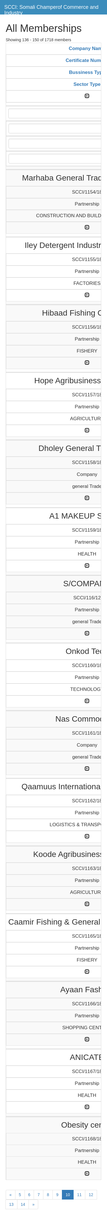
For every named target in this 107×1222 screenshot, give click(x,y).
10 (68, 1194)
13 (11, 1204)
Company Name (87, 48)
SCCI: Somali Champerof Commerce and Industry (51, 9)
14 (23, 1204)
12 (91, 1194)
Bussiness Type (87, 72)
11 (79, 1194)
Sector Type (87, 84)
